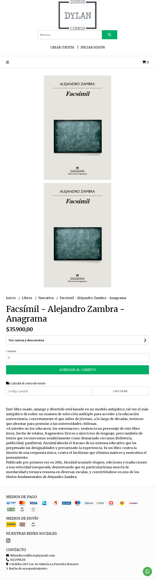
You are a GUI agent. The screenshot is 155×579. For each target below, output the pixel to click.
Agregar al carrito (77, 370)
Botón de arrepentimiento (26, 568)
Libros (27, 298)
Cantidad (11, 351)
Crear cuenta (62, 47)
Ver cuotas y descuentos (26, 340)
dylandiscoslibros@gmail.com (30, 555)
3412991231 (16, 559)
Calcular (120, 391)
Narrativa (46, 298)
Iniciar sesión (93, 47)
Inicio (11, 298)
